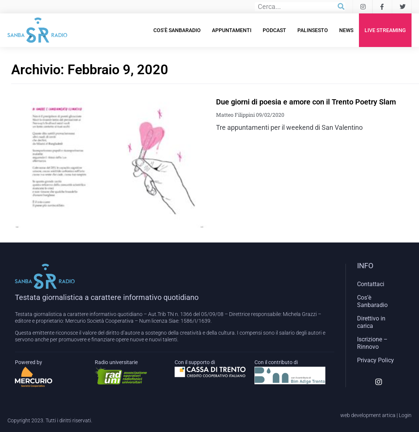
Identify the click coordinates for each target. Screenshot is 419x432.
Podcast (274, 30)
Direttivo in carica (371, 322)
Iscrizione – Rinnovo (372, 343)
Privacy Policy (375, 360)
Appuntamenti (231, 30)
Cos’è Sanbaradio (177, 30)
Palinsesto (312, 30)
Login (405, 415)
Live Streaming (385, 30)
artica (388, 415)
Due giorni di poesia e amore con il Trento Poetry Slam (306, 101)
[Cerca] (341, 6)
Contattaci (370, 284)
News (346, 30)
